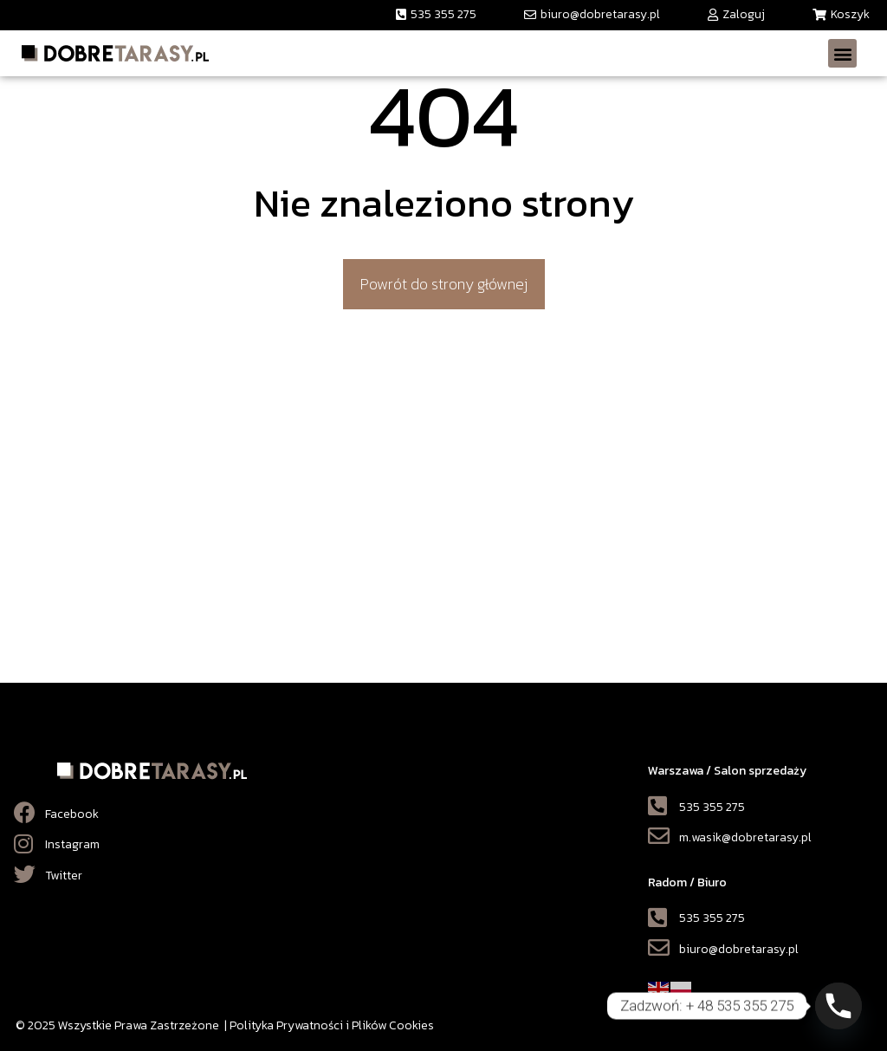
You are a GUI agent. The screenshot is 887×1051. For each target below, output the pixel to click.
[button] (436, 15)
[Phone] (838, 1006)
